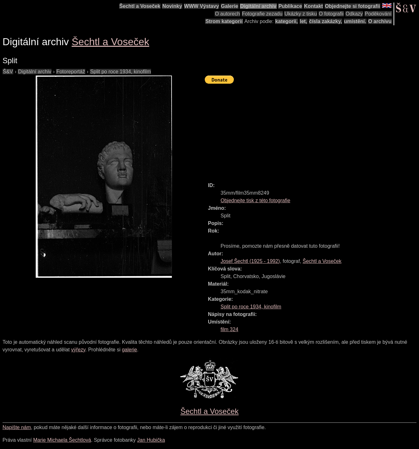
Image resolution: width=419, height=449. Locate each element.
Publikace (290, 6)
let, (303, 21)
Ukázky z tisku (300, 13)
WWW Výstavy (201, 6)
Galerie (229, 6)
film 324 (229, 329)
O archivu (380, 21)
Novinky (172, 6)
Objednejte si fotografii (352, 6)
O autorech (227, 13)
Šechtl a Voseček (140, 6)
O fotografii (331, 13)
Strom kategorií (223, 21)
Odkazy (354, 13)
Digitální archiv (258, 6)
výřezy (78, 349)
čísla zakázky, (325, 21)
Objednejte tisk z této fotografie (255, 200)
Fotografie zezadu (262, 13)
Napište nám (17, 427)
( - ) (250, 261)
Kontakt (313, 6)
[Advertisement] (312, 130)
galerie (129, 349)
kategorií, (286, 21)
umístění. (355, 21)
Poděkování (378, 13)
